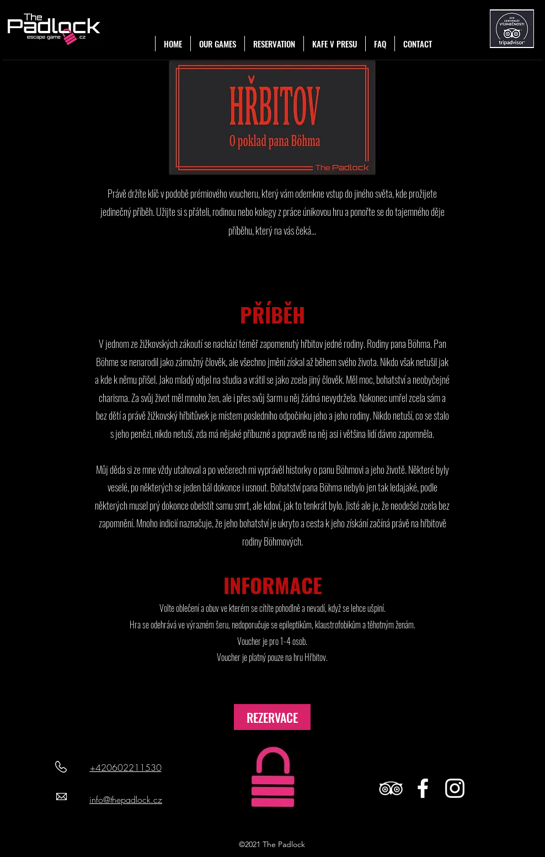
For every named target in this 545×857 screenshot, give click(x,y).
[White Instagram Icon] (455, 788)
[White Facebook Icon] (423, 788)
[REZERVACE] (272, 717)
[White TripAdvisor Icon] (391, 788)
